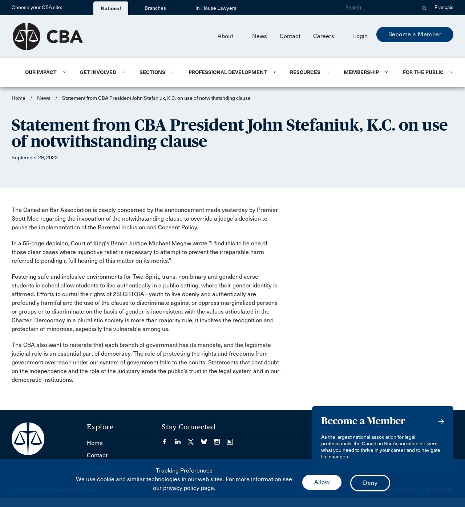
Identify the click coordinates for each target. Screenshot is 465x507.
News (259, 36)
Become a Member (415, 34)
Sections (152, 72)
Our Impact (41, 72)
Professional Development (228, 72)
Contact (290, 36)
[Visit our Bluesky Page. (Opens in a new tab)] (207, 439)
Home (18, 98)
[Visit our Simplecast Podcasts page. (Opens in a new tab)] (230, 439)
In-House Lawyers (215, 8)
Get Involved (98, 72)
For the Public (423, 72)
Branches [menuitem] (158, 8)
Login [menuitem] (360, 36)
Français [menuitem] (443, 7)
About (228, 36)
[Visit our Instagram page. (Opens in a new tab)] (220, 439)
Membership (361, 72)
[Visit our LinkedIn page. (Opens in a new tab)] (181, 439)
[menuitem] (43, 72)
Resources (305, 72)
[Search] (378, 7)
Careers (326, 36)
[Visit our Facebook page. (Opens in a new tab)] (168, 439)
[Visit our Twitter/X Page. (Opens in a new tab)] (194, 439)
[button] (424, 7)
